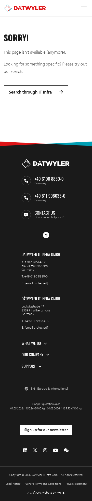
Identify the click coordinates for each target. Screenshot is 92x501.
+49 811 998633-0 (36, 321)
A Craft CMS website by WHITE (46, 492)
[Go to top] (46, 235)
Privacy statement (76, 483)
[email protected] (36, 283)
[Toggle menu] (84, 8)
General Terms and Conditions (43, 483)
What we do (31, 343)
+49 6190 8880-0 (36, 276)
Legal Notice (13, 483)
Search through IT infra (36, 92)
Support (29, 366)
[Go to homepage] (25, 8)
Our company (32, 355)
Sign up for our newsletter (46, 429)
